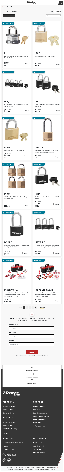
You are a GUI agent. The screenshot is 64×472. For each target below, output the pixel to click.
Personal (8, 402)
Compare (26, 63)
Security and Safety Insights (12, 443)
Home (4, 7)
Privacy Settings (40, 467)
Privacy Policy (30, 467)
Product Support (39, 406)
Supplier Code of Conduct (42, 469)
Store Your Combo (39, 419)
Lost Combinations (40, 413)
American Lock (38, 446)
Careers (5, 446)
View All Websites (39, 452)
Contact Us (37, 423)
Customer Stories (8, 449)
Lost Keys (36, 410)
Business (7, 418)
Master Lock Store (9, 413)
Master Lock (37, 443)
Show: (51, 11)
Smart (6, 434)
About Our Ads (29, 469)
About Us (7, 438)
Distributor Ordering (9, 429)
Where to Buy (7, 410)
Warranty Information (41, 416)
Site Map (53, 469)
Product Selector (8, 406)
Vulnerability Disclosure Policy (15, 469)
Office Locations (39, 426)
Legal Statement (50, 467)
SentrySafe (37, 449)
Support (38, 402)
